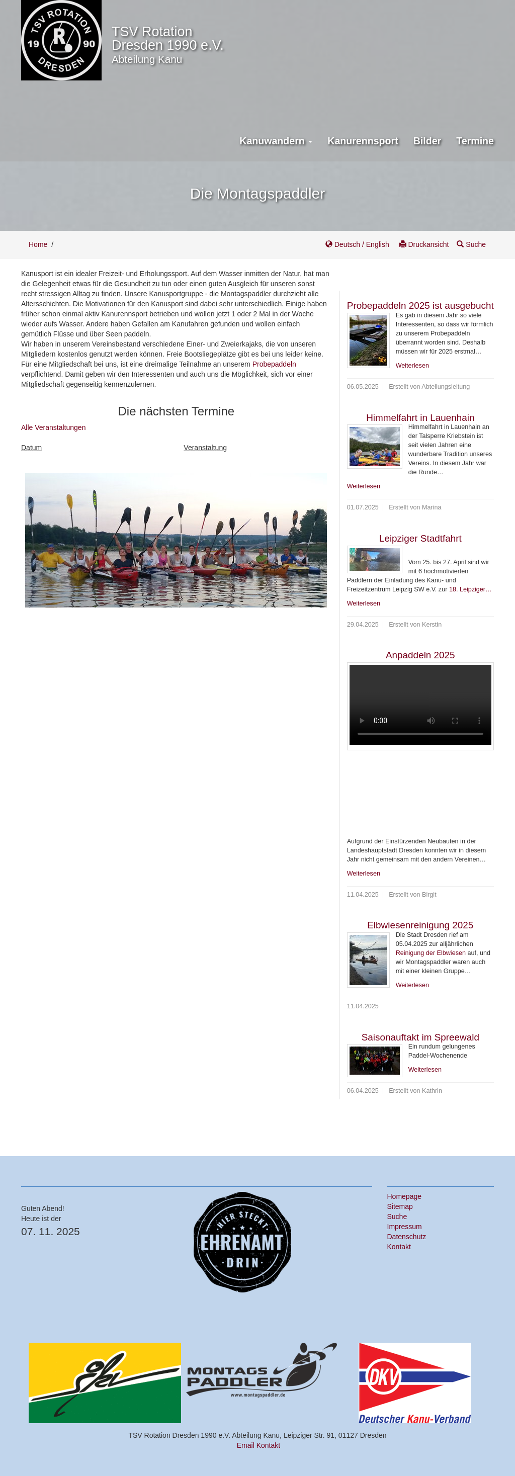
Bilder (427, 140)
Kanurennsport (362, 140)
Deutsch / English (358, 244)
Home (38, 244)
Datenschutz (406, 1237)
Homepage (404, 1196)
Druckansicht (424, 244)
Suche (471, 244)
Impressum (404, 1227)
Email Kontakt (258, 1445)
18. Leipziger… (470, 589)
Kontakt (399, 1247)
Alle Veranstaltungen (53, 427)
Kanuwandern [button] (275, 140)
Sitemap (400, 1206)
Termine (475, 140)
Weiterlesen (412, 365)
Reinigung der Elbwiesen (431, 953)
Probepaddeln (274, 364)
